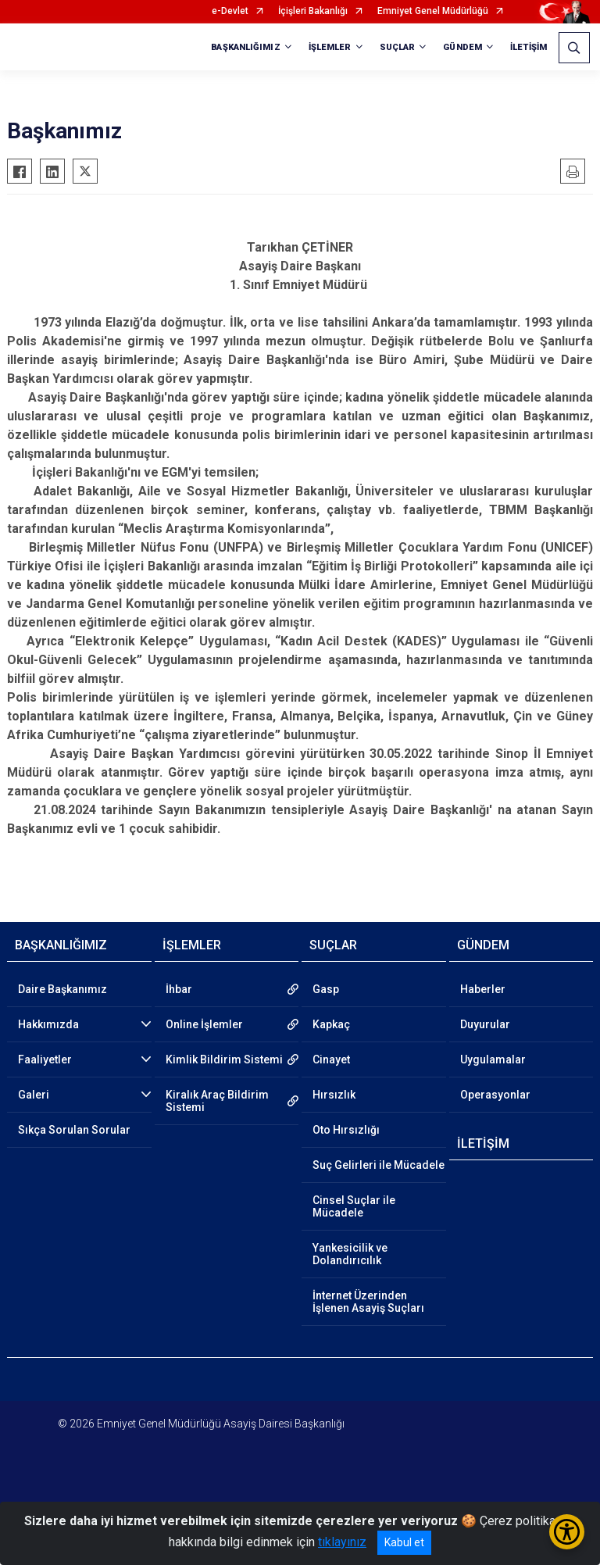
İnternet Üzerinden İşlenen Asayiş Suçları (368, 1301)
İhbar (179, 989)
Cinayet (331, 1059)
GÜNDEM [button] (462, 47)
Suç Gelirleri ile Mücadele (378, 1165)
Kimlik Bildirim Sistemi (224, 1059)
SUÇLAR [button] (398, 47)
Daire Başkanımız (62, 989)
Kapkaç (331, 1024)
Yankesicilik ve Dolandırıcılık (350, 1254)
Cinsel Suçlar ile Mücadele (353, 1206)
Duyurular (485, 1024)
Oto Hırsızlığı (346, 1130)
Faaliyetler (45, 1059)
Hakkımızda (48, 1024)
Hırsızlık (333, 1094)
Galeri (33, 1094)
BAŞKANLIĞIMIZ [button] (245, 47)
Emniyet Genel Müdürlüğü (432, 11)
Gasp (325, 989)
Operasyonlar (495, 1094)
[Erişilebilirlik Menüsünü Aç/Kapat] (566, 1531)
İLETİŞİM (528, 47)
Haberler (482, 989)
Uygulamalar (493, 1059)
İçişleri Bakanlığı (313, 11)
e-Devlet (230, 11)
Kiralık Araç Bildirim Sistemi (217, 1100)
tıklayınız (342, 1542)
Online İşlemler (204, 1024)
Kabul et (404, 1542)
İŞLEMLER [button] (330, 47)
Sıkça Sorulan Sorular (74, 1130)
